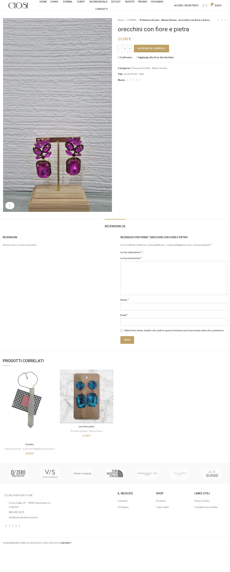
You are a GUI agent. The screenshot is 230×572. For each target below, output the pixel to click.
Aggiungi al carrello (151, 53)
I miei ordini (162, 516)
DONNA (132, 25)
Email (124, 320)
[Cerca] (202, 8)
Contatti (122, 510)
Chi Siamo (123, 516)
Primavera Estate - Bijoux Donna (157, 25)
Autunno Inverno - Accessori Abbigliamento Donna (29, 456)
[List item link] (28, 521)
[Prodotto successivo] (225, 25)
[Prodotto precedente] (218, 25)
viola (141, 79)
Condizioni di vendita (206, 516)
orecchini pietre (86, 431)
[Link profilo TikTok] (19, 535)
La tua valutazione (131, 257)
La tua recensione (131, 263)
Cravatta (29, 449)
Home (121, 25)
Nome (124, 305)
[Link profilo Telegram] (140, 85)
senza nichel (130, 79)
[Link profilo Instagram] (9, 535)
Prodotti (160, 510)
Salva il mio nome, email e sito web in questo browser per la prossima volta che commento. (174, 335)
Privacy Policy (202, 510)
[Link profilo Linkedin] (133, 85)
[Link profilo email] (130, 85)
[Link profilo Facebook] (127, 85)
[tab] (115, 229)
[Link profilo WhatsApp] (136, 85)
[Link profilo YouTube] (13, 535)
